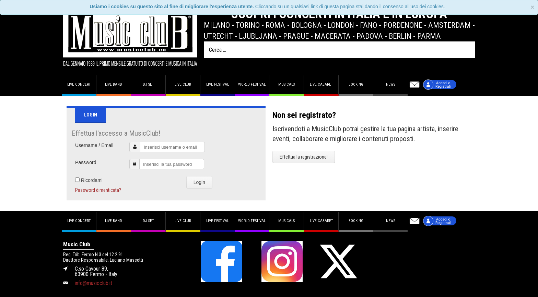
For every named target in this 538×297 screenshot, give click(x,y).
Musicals (286, 84)
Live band (113, 84)
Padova (369, 36)
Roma (275, 25)
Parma (429, 36)
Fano (368, 25)
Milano (217, 25)
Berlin (400, 36)
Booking (356, 84)
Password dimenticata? (98, 190)
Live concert (79, 84)
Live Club (183, 84)
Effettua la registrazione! (304, 157)
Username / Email (94, 145)
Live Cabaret (321, 84)
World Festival (252, 84)
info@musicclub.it (93, 283)
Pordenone (402, 25)
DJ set (148, 84)
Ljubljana (258, 36)
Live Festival (217, 84)
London (341, 25)
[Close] (532, 7)
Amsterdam (449, 25)
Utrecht (218, 36)
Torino (248, 25)
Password (85, 162)
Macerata (333, 36)
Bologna (306, 25)
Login (199, 182)
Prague (296, 36)
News (390, 84)
